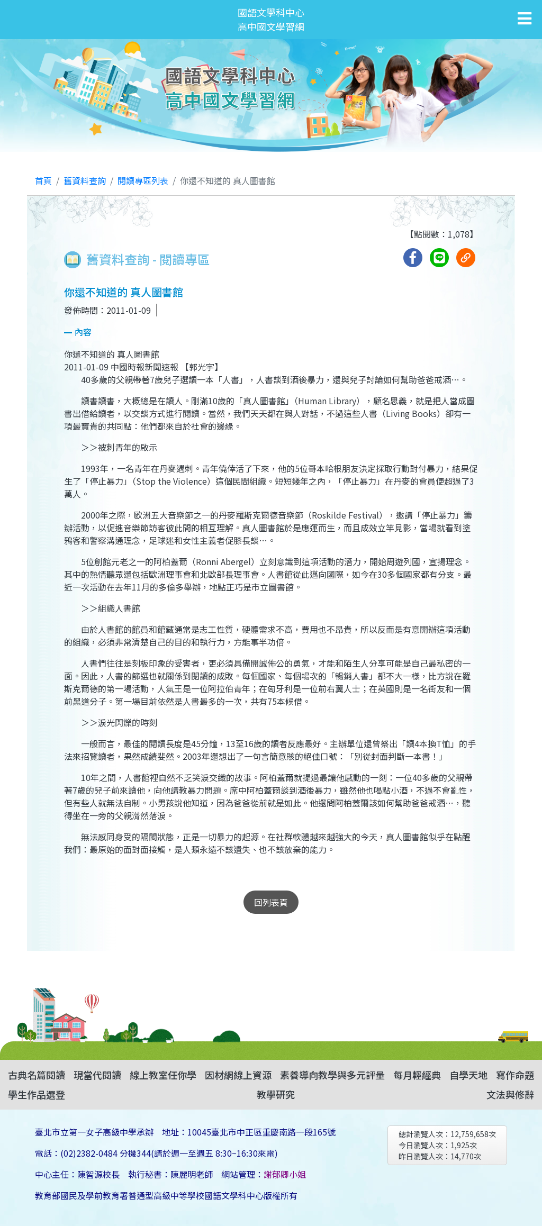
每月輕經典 (417, 1075)
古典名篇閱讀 (36, 1075)
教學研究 (276, 1094)
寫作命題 (515, 1075)
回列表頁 (271, 902)
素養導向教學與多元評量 (332, 1075)
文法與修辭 (510, 1094)
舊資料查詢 (85, 180)
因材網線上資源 (238, 1075)
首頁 (43, 180)
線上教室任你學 (163, 1075)
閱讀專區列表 (143, 180)
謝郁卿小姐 (285, 1174)
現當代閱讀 (97, 1075)
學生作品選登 (36, 1094)
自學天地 (468, 1075)
